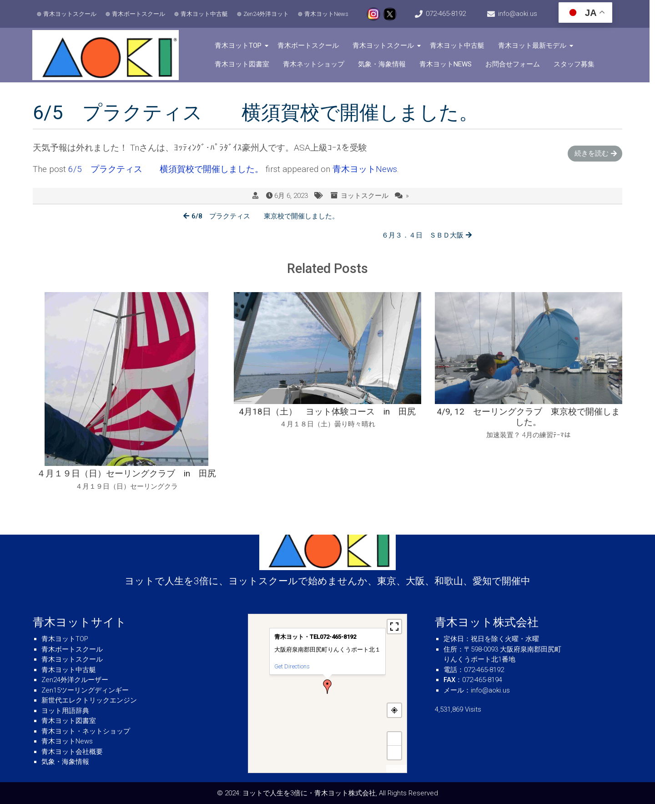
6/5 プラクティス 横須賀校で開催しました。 (165, 169)
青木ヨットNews (327, 13)
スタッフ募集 (575, 64)
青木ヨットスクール (70, 13)
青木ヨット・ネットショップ (85, 731)
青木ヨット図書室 (244, 64)
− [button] (395, 752)
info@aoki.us (521, 14)
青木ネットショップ (315, 64)
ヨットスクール (364, 196)
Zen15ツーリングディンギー (85, 690)
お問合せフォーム (514, 64)
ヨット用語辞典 (65, 711)
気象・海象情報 (384, 64)
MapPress (396, 769)
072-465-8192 (448, 14)
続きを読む (591, 153)
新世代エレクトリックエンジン (89, 700)
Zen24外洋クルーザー (74, 680)
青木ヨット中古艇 (204, 13)
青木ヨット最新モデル (534, 45)
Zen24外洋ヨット (266, 13)
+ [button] (395, 738)
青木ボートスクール (139, 13)
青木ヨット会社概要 (72, 752)
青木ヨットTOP (240, 45)
